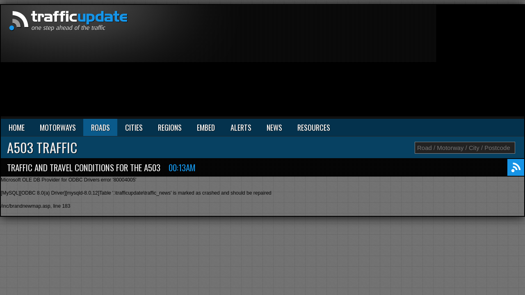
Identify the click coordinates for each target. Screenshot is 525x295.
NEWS (274, 127)
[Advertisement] (427, 62)
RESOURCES (313, 127)
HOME (17, 127)
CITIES (134, 127)
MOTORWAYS (58, 127)
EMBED (206, 127)
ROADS (100, 127)
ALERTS (241, 127)
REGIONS (170, 127)
